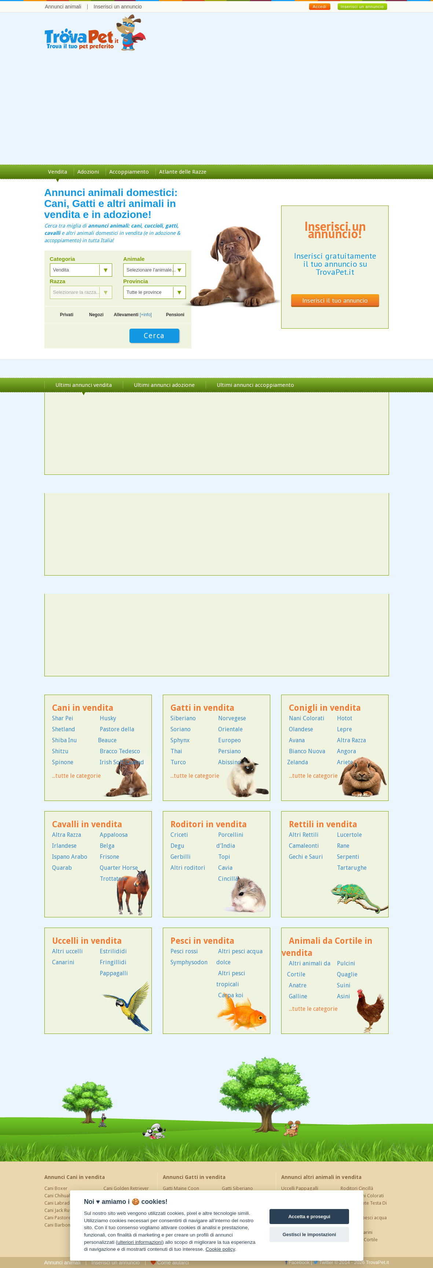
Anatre (298, 985)
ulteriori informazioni (139, 1242)
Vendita (57, 172)
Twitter (323, 1262)
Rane (343, 845)
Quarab (62, 867)
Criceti (179, 834)
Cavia (225, 867)
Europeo (229, 740)
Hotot (344, 718)
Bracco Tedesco (120, 751)
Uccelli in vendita (87, 941)
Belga (107, 845)
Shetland (63, 729)
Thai (176, 751)
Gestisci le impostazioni (309, 1234)
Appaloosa (114, 834)
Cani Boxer (55, 1188)
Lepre (344, 729)
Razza (58, 281)
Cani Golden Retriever (126, 1188)
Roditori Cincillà (357, 1188)
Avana (297, 740)
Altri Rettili (304, 834)
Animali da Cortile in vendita (327, 947)
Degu (177, 845)
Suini (344, 985)
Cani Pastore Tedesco (67, 1217)
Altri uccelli (67, 951)
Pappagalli (114, 973)
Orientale (230, 729)
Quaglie (347, 974)
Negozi (96, 314)
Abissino (229, 762)
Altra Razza (351, 740)
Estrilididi (113, 951)
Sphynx (180, 740)
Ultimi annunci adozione (164, 385)
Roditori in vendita (208, 824)
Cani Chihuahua (60, 1195)
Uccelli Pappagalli (299, 1188)
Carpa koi (230, 995)
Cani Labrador (59, 1203)
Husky (108, 718)
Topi (224, 856)
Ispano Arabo (69, 856)
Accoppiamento (129, 172)
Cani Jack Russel (60, 1210)
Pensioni (175, 314)
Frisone (109, 856)
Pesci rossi (184, 951)
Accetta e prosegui (309, 1216)
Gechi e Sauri (306, 856)
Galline (298, 996)
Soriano (180, 729)
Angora (346, 751)
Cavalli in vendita (87, 824)
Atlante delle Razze (182, 172)
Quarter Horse (119, 867)
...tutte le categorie (76, 775)
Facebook (297, 1262)
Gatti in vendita (202, 708)
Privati (66, 314)
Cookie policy (220, 1249)
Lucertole (349, 834)
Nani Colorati (306, 718)
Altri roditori (187, 867)
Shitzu (60, 751)
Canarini (63, 962)
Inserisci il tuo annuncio (335, 300)
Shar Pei (62, 718)
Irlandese (64, 845)
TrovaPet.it (377, 1262)
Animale (133, 259)
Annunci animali (63, 7)
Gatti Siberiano (237, 1188)
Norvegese (232, 718)
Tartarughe (352, 867)
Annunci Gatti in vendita (194, 1177)
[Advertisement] (216, 109)
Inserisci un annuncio (117, 7)
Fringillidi (113, 962)
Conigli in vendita (325, 708)
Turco (178, 762)
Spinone (62, 762)
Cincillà (228, 878)
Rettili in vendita (323, 824)
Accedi (319, 6)
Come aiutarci (170, 1262)
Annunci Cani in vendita (74, 1177)
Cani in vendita (82, 708)
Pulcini (346, 963)
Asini (343, 996)
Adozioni (88, 172)
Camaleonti (304, 845)
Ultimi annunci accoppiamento (255, 385)
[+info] (146, 314)
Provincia (135, 281)
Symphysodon (189, 962)
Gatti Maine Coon (181, 1188)
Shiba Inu (64, 740)
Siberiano (183, 718)
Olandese (301, 729)
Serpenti (348, 856)
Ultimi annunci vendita (83, 385)
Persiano (229, 751)
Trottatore (113, 878)
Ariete (345, 762)
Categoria (62, 259)
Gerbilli (180, 856)
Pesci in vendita (202, 941)
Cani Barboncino (61, 1225)
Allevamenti (133, 314)
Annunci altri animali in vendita (321, 1177)
